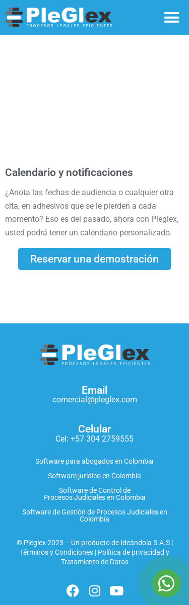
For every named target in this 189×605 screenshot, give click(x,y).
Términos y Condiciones (56, 552)
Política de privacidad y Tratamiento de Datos (115, 557)
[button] (171, 17)
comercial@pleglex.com (94, 399)
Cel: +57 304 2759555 (94, 439)
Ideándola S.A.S (145, 543)
